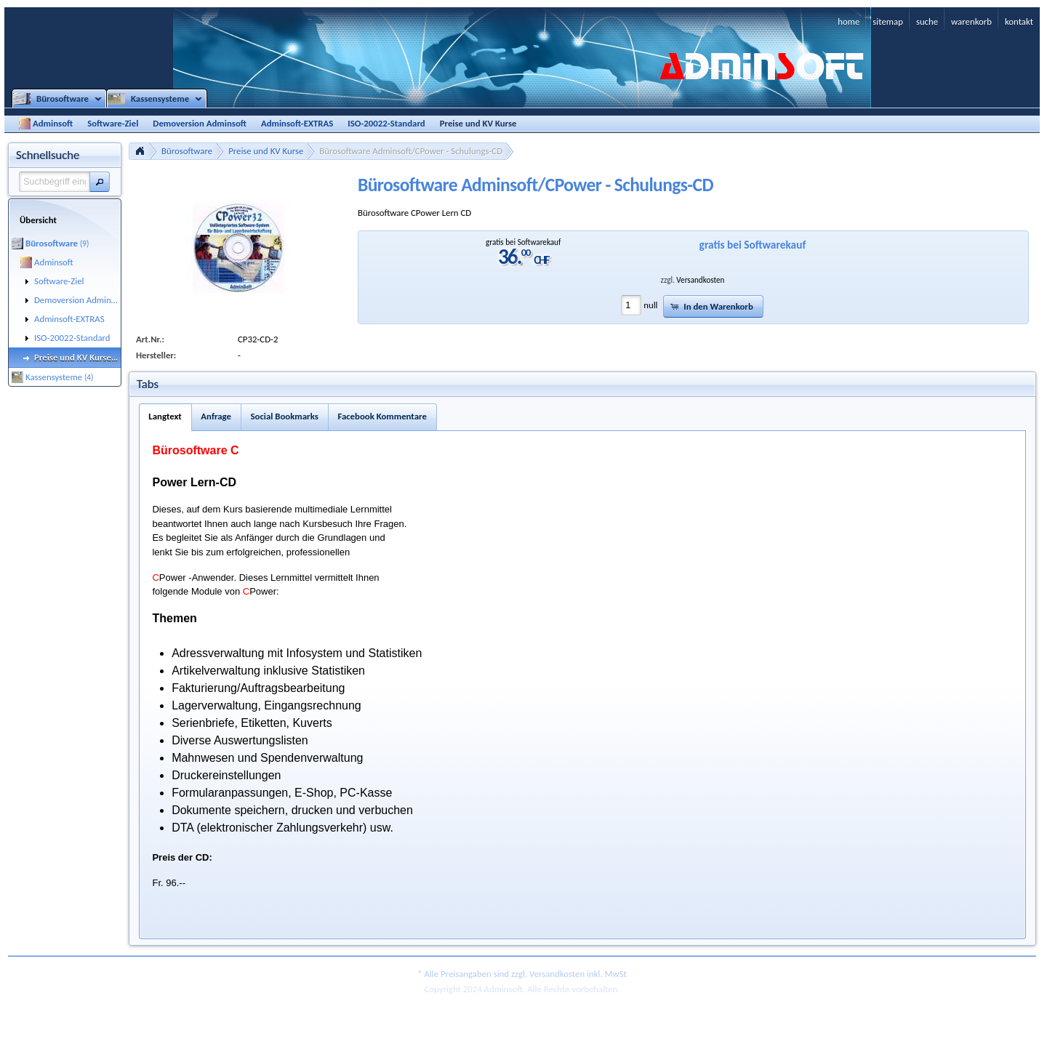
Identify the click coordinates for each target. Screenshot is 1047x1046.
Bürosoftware (186, 150)
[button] (99, 182)
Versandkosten (700, 280)
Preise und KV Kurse (265, 150)
